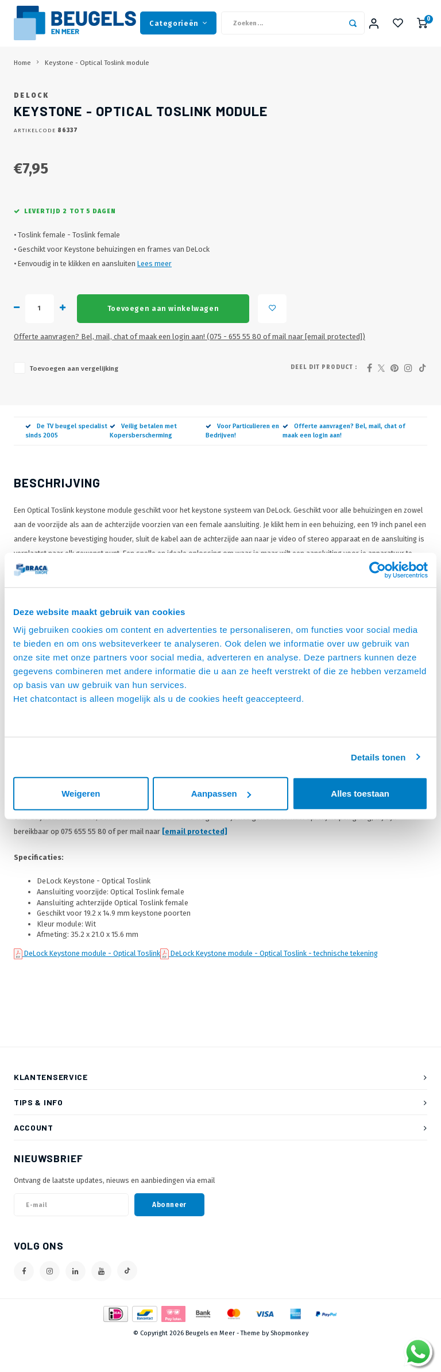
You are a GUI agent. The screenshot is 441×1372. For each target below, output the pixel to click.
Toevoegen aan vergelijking (73, 397)
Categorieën (178, 28)
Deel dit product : (324, 395)
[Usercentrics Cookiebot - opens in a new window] (377, 569)
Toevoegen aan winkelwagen (163, 336)
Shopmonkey (289, 1362)
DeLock (31, 124)
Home (22, 74)
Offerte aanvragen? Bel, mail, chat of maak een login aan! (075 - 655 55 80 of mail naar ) (189, 364)
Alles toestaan (360, 793)
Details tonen (378, 757)
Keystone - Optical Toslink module (97, 74)
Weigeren (80, 793)
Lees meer (154, 292)
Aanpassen (221, 793)
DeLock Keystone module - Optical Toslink (91, 981)
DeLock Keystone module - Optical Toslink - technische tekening (273, 981)
